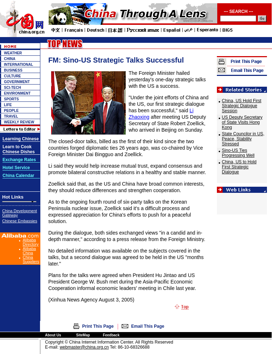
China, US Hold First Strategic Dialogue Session (241, 105)
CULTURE (12, 76)
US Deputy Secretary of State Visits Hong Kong (242, 122)
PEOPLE (11, 111)
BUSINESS (13, 70)
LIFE (8, 105)
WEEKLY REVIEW (19, 122)
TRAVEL (11, 116)
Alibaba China (29, 250)
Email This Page (147, 326)
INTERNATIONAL (18, 65)
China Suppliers (31, 259)
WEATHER (13, 53)
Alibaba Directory (31, 242)
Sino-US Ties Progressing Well (238, 153)
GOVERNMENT (17, 82)
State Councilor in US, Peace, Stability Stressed (243, 138)
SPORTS (11, 99)
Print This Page (97, 326)
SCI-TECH (12, 88)
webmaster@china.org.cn (84, 347)
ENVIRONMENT (17, 93)
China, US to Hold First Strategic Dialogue (239, 166)
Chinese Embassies (19, 221)
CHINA (9, 59)
